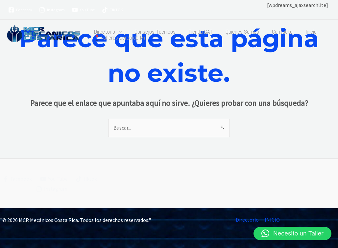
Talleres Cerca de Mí (118, 38)
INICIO (271, 220)
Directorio (107, 32)
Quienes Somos (239, 32)
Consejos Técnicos (153, 32)
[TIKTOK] (112, 10)
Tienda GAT (198, 32)
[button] (117, 32)
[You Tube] (83, 10)
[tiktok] (86, 179)
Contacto (278, 32)
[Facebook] (20, 10)
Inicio (305, 32)
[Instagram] (52, 10)
